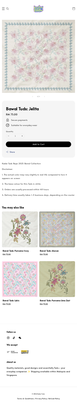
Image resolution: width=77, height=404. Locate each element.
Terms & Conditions (25, 398)
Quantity (9, 131)
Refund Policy (54, 398)
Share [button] (10, 152)
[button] (3, 9)
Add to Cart (38, 144)
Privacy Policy (41, 398)
